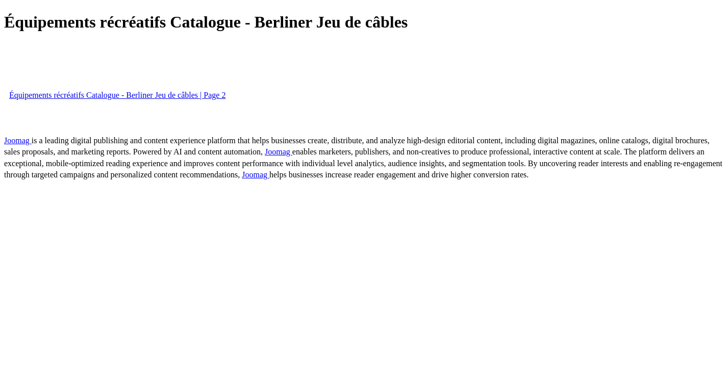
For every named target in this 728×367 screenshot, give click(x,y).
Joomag (18, 140)
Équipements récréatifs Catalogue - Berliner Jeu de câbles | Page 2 (117, 95)
